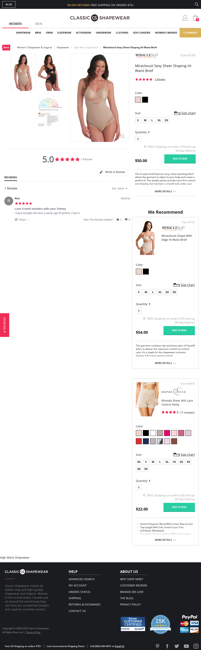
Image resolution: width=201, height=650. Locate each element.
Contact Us (77, 611)
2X (166, 120)
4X (139, 469)
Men (38, 24)
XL (159, 120)
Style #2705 (188, 222)
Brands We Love (131, 592)
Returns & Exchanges (84, 604)
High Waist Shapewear (86, 47)
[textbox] (129, 190)
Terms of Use (33, 632)
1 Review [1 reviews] (160, 79)
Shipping (75, 598)
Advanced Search (81, 579)
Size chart (188, 113)
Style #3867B (187, 383)
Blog (9, 4)
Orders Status (79, 592)
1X (174, 462)
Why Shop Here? (131, 579)
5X (146, 469)
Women (15, 24)
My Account (78, 585)
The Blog (126, 598)
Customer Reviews (133, 585)
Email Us (119, 646)
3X (174, 292)
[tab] (112, 172)
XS (139, 462)
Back (6, 47)
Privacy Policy (130, 604)
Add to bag (180, 158)
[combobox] (120, 188)
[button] (22, 219)
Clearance (190, 32)
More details (163, 191)
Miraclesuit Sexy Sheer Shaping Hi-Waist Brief (130, 47)
